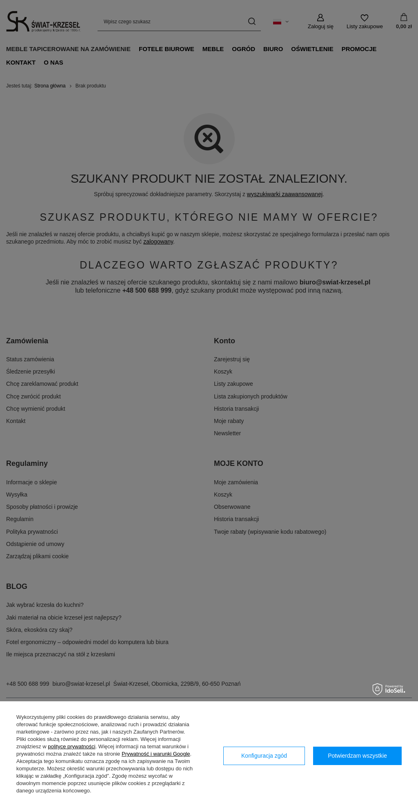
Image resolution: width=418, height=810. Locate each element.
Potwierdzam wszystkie (357, 755)
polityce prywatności (71, 746)
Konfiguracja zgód (264, 755)
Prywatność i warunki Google (156, 754)
